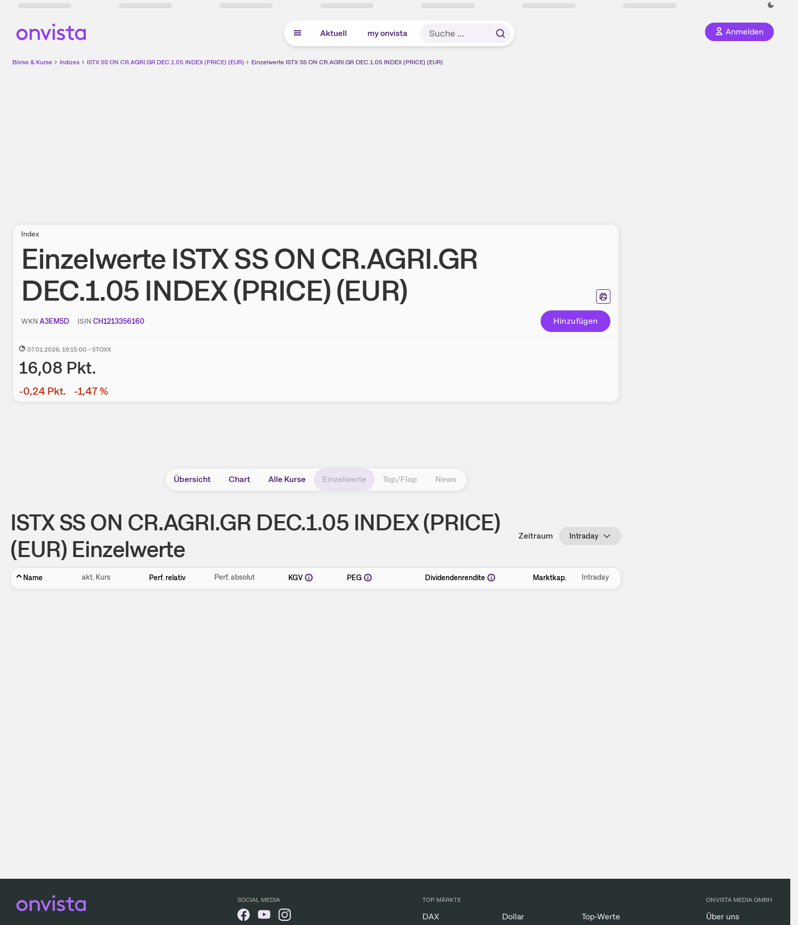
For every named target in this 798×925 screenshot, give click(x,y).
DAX (430, 916)
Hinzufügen (575, 321)
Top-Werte (601, 916)
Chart (239, 479)
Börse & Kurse (32, 62)
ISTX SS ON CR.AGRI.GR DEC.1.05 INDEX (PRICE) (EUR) (165, 62)
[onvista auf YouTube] (264, 916)
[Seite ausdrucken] (603, 296)
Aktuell (333, 33)
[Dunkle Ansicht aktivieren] (771, 5)
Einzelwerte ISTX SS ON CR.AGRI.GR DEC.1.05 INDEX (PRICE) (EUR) (347, 62)
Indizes (70, 62)
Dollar (513, 916)
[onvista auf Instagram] (285, 916)
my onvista (387, 33)
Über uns (722, 916)
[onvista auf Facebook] (243, 916)
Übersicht (192, 479)
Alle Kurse (287, 479)
